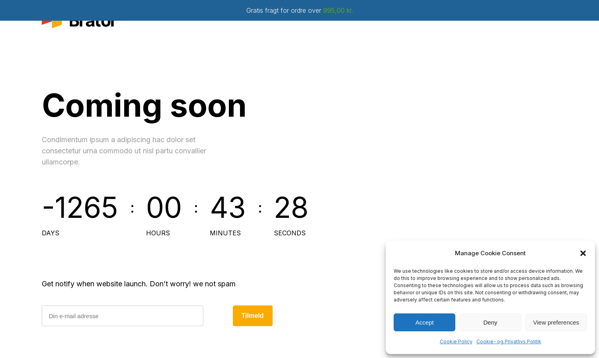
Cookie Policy (456, 341)
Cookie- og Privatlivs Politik (508, 341)
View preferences (556, 322)
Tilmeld (253, 315)
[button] (583, 253)
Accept (425, 322)
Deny (490, 322)
